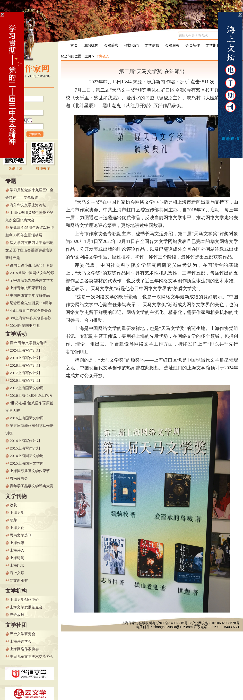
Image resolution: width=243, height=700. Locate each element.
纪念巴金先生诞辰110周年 (31, 303)
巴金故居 (17, 615)
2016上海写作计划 (25, 380)
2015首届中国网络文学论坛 (32, 273)
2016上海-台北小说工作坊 (31, 395)
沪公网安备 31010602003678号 (215, 623)
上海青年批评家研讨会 (28, 288)
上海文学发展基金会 (26, 607)
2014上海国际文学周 (26, 456)
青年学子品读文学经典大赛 (31, 486)
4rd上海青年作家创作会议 (31, 310)
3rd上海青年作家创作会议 (31, 318)
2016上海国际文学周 (26, 418)
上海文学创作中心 (24, 599)
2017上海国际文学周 (26, 388)
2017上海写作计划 (25, 373)
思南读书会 (19, 478)
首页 (74, 45)
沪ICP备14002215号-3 (173, 623)
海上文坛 (17, 573)
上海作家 (17, 543)
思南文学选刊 (21, 535)
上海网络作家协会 (24, 649)
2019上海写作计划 (25, 358)
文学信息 (152, 45)
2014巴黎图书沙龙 (25, 325)
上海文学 (17, 512)
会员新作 (192, 45)
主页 (88, 56)
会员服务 (172, 45)
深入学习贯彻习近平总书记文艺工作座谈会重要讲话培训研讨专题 (29, 250)
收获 (13, 505)
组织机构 (91, 45)
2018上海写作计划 (25, 365)
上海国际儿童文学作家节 (30, 471)
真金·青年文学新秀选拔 (28, 343)
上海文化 (17, 528)
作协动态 (131, 45)
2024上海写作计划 (25, 350)
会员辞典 (111, 45)
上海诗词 (17, 558)
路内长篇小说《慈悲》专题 (31, 265)
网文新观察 (19, 580)
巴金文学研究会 (22, 634)
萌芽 (13, 520)
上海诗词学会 (21, 641)
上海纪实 (17, 565)
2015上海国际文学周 (26, 463)
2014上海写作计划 (25, 441)
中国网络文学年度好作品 (30, 295)
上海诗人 (17, 550)
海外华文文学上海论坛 (28, 205)
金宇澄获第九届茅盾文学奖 (31, 280)
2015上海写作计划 (25, 448)
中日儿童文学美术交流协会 (31, 656)
